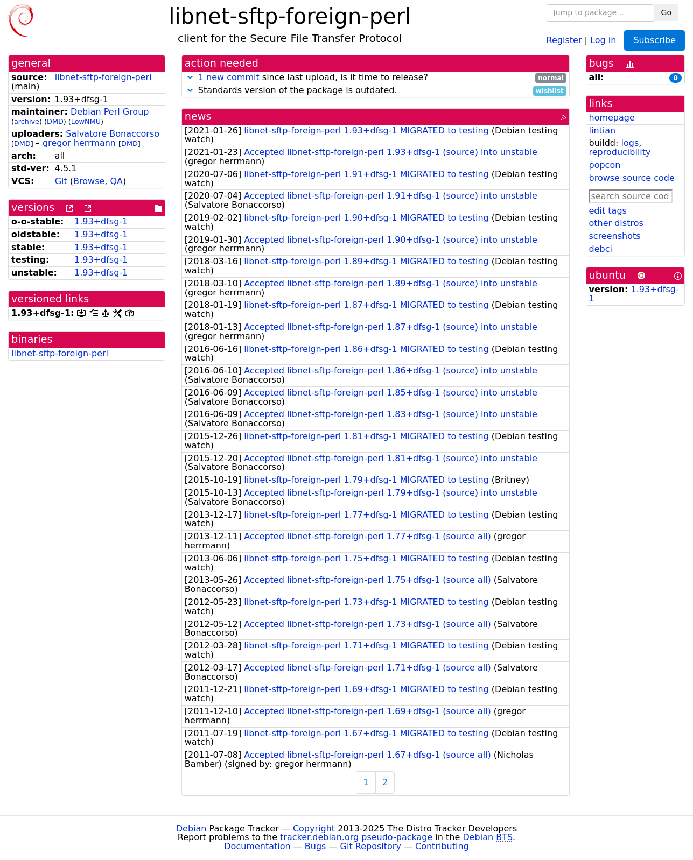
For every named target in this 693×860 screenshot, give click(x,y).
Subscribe (654, 40)
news (198, 116)
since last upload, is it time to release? (375, 77)
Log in (603, 39)
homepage (612, 117)
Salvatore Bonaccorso (112, 134)
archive (26, 121)
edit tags (608, 211)
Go (666, 12)
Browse (88, 181)
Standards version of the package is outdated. (375, 90)
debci (600, 249)
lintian (602, 130)
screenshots (615, 236)
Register (564, 39)
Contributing (442, 846)
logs (630, 143)
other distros (616, 223)
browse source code (632, 178)
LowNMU (86, 121)
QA (116, 181)
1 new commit (229, 77)
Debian (191, 828)
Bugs (315, 846)
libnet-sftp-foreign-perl (103, 77)
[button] (190, 77)
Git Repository (370, 846)
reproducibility (620, 152)
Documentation (257, 846)
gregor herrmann (79, 143)
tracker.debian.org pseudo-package (356, 837)
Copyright (314, 828)
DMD (55, 121)
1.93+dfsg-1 (101, 221)
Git (61, 181)
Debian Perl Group (110, 112)
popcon (605, 165)
